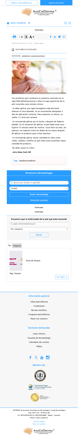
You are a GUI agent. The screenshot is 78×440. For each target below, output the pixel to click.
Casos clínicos (39, 333)
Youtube (41, 357)
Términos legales (39, 421)
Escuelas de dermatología (39, 338)
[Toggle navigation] (69, 23)
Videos (39, 346)
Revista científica (39, 310)
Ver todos (60, 277)
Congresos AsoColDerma (39, 314)
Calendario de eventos (39, 342)
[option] (39, 263)
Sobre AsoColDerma (39, 302)
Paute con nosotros (39, 318)
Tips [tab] (9, 245)
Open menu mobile (28, 23)
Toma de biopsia (33, 260)
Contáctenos (39, 306)
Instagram (47, 357)
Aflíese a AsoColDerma (20, 3)
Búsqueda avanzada (39, 200)
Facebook (30, 357)
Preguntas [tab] (17, 246)
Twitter (36, 357)
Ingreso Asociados (56, 3)
